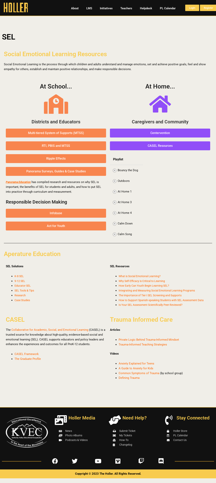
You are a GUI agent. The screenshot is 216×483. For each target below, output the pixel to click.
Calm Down (125, 223)
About (75, 8)
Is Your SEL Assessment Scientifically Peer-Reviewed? (154, 309)
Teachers (126, 8)
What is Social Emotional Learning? (142, 276)
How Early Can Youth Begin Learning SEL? (146, 285)
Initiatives (106, 8)
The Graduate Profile (28, 363)
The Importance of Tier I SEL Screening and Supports (153, 295)
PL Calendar (168, 8)
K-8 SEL (19, 276)
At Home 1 (125, 191)
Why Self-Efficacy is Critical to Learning (144, 281)
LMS (89, 8)
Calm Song (125, 234)
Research (21, 295)
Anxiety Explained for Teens (136, 368)
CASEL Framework (27, 359)
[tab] (126, 170)
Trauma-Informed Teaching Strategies (143, 349)
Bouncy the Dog (128, 170)
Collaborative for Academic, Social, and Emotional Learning (49, 334)
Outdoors (124, 181)
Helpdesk (146, 8)
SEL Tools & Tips (26, 290)
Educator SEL (23, 285)
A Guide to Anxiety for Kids (136, 373)
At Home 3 (125, 202)
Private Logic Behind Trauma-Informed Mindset (149, 344)
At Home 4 (125, 212)
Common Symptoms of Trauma (139, 378)
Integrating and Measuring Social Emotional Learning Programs (159, 290)
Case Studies (23, 300)
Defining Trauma (129, 382)
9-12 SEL (20, 281)
